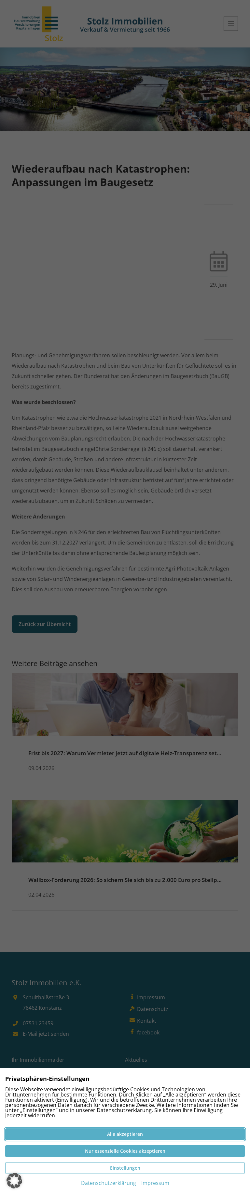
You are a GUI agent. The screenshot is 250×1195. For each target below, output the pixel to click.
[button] (14, 1180)
